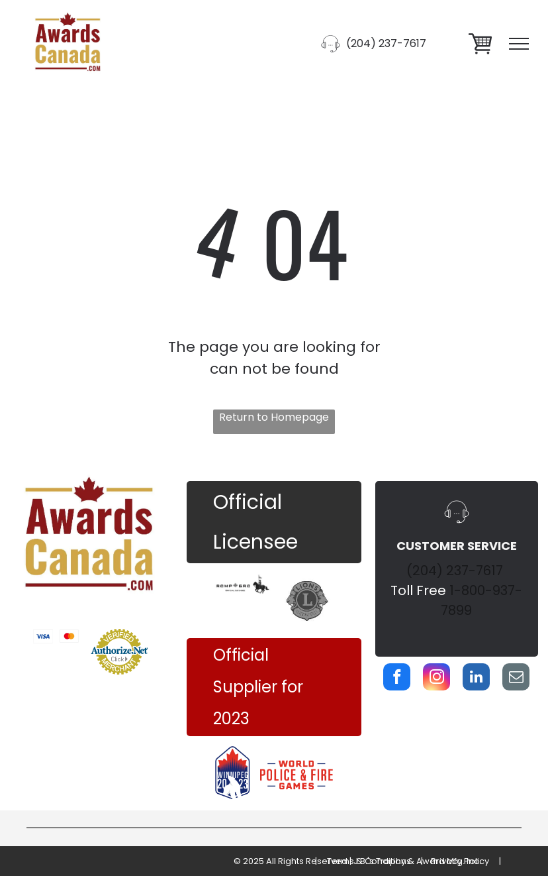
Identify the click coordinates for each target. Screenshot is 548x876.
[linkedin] (476, 678)
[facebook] (396, 678)
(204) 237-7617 (454, 570)
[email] (515, 678)
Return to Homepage (274, 417)
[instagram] (436, 678)
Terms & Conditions (369, 861)
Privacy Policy (460, 861)
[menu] (519, 44)
